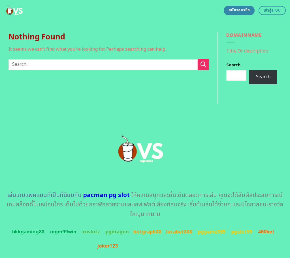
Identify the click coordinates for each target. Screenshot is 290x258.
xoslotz (91, 232)
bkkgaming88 (28, 232)
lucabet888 (179, 232)
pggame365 (212, 232)
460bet (266, 232)
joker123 (107, 246)
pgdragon (117, 232)
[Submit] (203, 64)
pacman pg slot (106, 195)
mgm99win (63, 232)
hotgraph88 (147, 232)
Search (233, 65)
